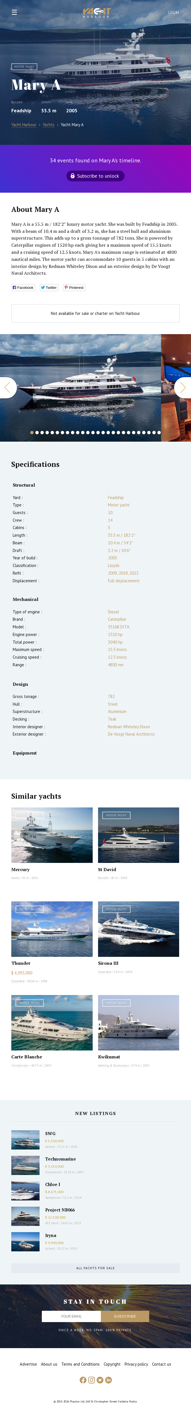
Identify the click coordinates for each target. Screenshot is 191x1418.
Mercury (20, 869)
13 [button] (93, 432)
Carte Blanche (26, 1057)
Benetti (103, 878)
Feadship (21, 110)
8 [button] (67, 432)
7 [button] (62, 432)
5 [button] (52, 432)
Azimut (50, 1147)
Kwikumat (109, 1057)
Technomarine (60, 1159)
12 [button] (88, 432)
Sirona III (108, 963)
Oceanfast (18, 981)
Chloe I (52, 1184)
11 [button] (82, 432)
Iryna (50, 1235)
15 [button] (103, 432)
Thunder (21, 963)
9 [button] (72, 432)
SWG (50, 1133)
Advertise (28, 1364)
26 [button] (159, 432)
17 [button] (113, 432)
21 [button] (133, 432)
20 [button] (128, 432)
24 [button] (149, 432)
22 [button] (138, 432)
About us (49, 1364)
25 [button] (154, 432)
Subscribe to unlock (98, 176)
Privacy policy (136, 1364)
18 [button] (118, 432)
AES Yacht (51, 1223)
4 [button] (47, 432)
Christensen (20, 1065)
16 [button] (108, 432)
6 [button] (57, 432)
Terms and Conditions (80, 1364)
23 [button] (144, 432)
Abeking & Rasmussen (113, 1065)
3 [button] (42, 432)
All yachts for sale (95, 1268)
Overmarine (53, 1172)
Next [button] (182, 387)
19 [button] (123, 432)
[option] (80, 388)
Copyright (112, 1364)
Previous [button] (8, 387)
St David (107, 869)
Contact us (161, 1364)
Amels (15, 878)
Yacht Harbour (97, 13)
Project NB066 (60, 1210)
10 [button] (77, 432)
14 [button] (98, 432)
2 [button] (37, 432)
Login (173, 12)
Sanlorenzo (52, 1198)
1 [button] (32, 432)
